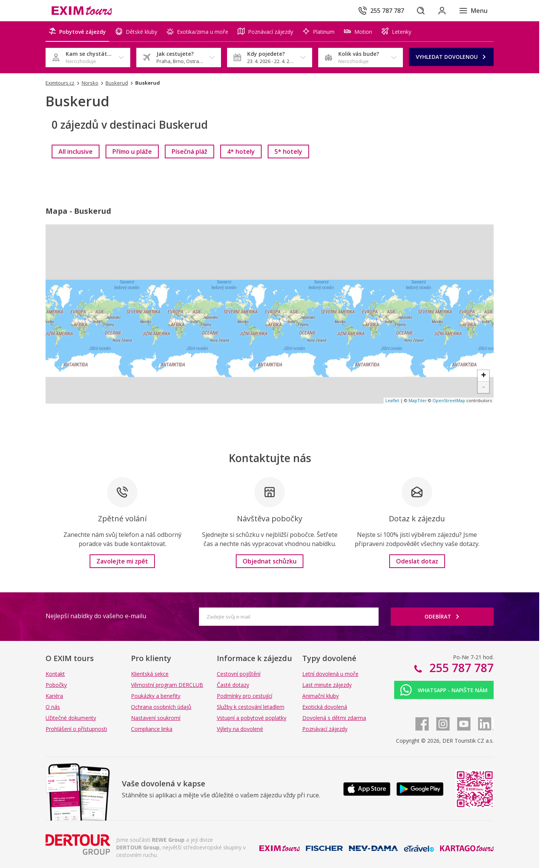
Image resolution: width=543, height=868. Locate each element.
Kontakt (55, 673)
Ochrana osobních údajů (161, 706)
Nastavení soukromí (155, 717)
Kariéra (54, 695)
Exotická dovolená (324, 706)
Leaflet (392, 400)
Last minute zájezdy (327, 684)
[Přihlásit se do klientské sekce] (442, 10)
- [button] (483, 387)
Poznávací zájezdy (324, 728)
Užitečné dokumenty (71, 717)
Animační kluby (320, 695)
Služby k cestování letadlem (250, 706)
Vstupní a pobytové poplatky (251, 717)
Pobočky (56, 684)
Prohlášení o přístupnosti (76, 728)
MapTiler (418, 400)
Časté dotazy (233, 684)
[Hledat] (420, 10)
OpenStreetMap (449, 400)
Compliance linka (151, 728)
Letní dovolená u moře (330, 673)
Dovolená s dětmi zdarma (334, 717)
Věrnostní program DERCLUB (167, 684)
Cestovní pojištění (238, 673)
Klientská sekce (150, 673)
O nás (53, 706)
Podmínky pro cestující (244, 695)
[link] (75, 151)
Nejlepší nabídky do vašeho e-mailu (96, 616)
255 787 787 (460, 667)
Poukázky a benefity (155, 695)
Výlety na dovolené (240, 728)
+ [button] (483, 376)
